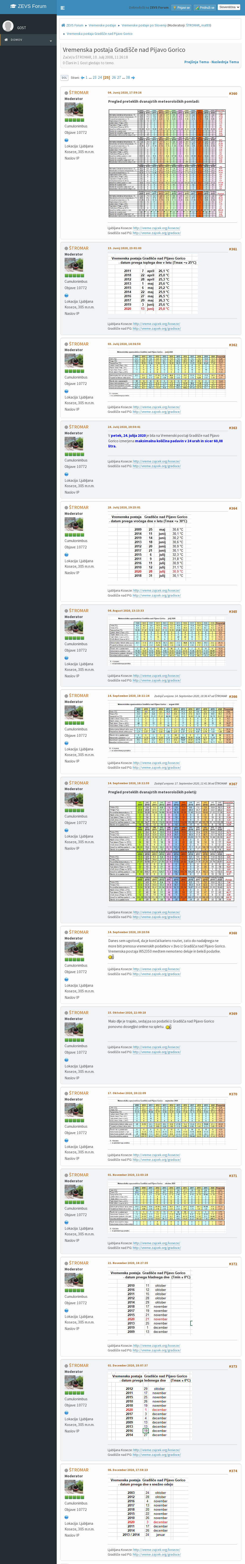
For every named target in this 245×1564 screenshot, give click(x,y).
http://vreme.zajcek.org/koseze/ (156, 228)
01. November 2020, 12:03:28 (128, 1175)
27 (119, 77)
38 (128, 77)
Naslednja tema (225, 62)
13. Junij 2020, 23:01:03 (124, 248)
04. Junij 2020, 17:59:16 (124, 92)
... (90, 77)
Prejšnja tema (196, 62)
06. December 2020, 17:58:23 (128, 1470)
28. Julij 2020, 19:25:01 (124, 507)
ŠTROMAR (193, 25)
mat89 (205, 25)
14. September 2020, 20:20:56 (128, 932)
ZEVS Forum (28, 6)
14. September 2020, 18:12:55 (128, 783)
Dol (64, 78)
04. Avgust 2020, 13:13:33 (126, 610)
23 (95, 77)
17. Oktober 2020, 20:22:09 (127, 1093)
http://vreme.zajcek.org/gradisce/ (157, 233)
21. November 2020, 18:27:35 (128, 1263)
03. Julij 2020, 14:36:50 (124, 344)
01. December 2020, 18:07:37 (128, 1365)
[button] (63, 8)
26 (114, 77)
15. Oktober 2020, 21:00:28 (127, 1012)
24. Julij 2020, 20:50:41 (124, 427)
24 (100, 77)
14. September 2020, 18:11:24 (128, 696)
